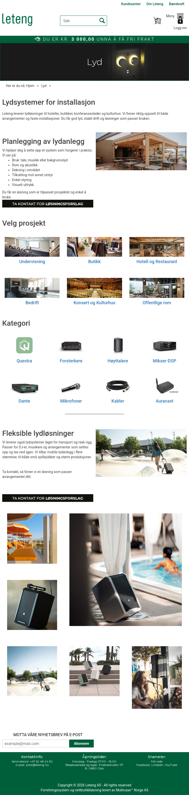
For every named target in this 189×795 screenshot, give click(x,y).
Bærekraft (176, 4)
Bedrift (32, 302)
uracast (165, 401)
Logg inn (180, 28)
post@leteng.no (37, 765)
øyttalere (119, 360)
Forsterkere (71, 360)
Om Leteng (154, 4)
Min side (156, 761)
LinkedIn (157, 765)
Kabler (117, 401)
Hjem (30, 86)
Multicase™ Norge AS (132, 790)
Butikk (94, 261)
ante (25, 401)
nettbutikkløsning (88, 790)
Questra (24, 360)
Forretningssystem (55, 790)
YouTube (171, 765)
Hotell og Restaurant (157, 261)
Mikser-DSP (164, 360)
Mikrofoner (71, 401)
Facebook (143, 765)
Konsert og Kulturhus (94, 302)
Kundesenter (131, 4)
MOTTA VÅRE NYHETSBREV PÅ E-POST (47, 734)
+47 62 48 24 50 (41, 761)
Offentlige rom (156, 302)
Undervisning (32, 261)
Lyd (44, 86)
